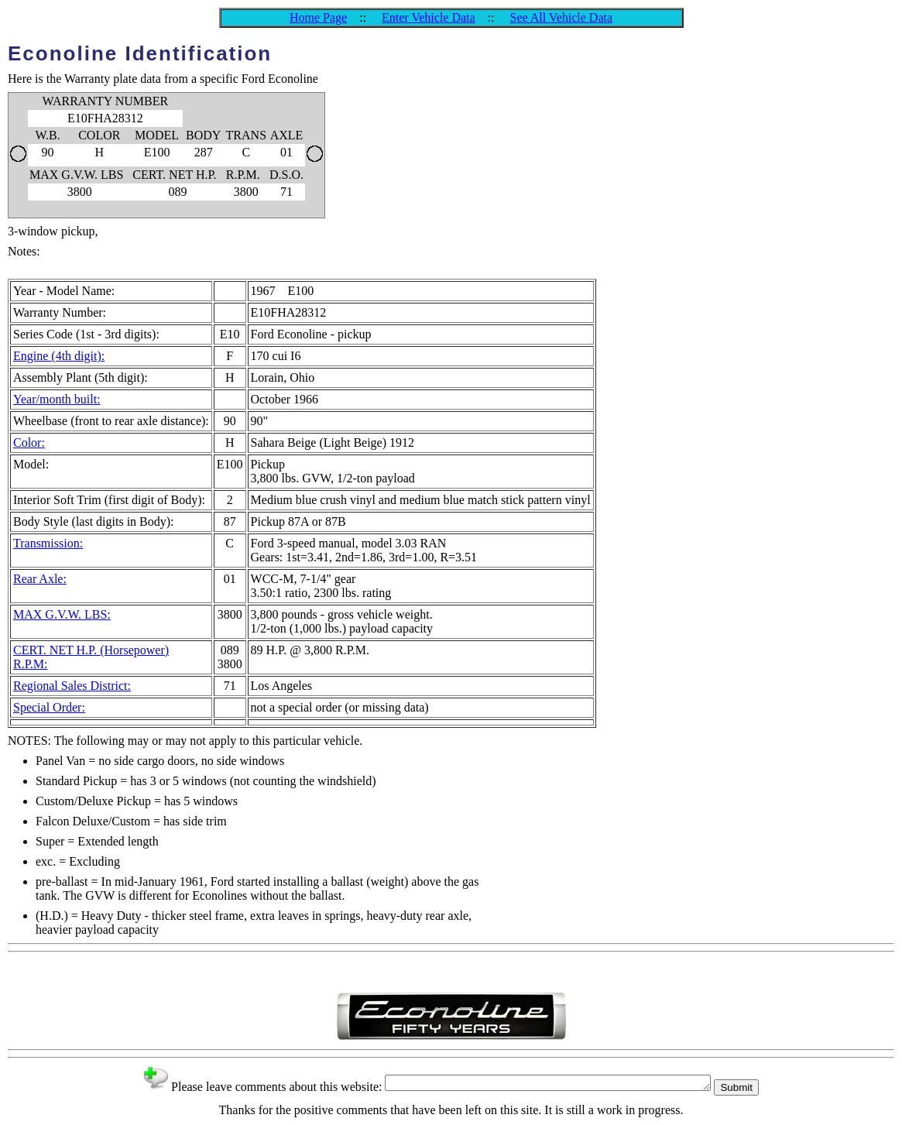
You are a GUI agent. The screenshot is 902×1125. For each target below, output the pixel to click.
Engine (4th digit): (59, 355)
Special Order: (49, 707)
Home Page (318, 17)
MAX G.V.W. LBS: (62, 614)
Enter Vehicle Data (428, 17)
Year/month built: (57, 399)
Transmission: (48, 543)
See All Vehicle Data (560, 17)
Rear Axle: (40, 578)
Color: (29, 442)
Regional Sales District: (72, 685)
